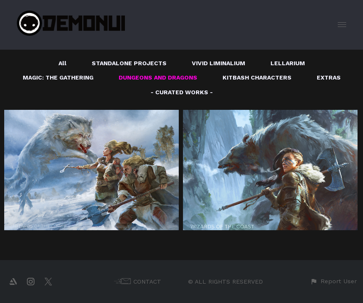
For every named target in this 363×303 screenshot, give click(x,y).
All (62, 63)
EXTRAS (329, 77)
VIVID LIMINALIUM (218, 63)
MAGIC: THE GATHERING (58, 77)
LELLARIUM (287, 63)
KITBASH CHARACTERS (257, 77)
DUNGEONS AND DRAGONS (158, 77)
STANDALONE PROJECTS (129, 63)
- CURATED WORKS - (182, 92)
